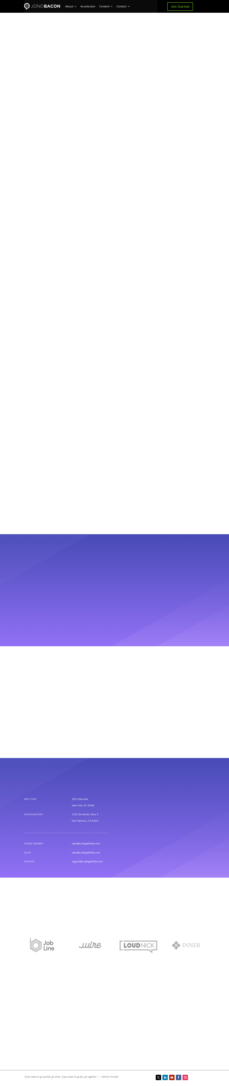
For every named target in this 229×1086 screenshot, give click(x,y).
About (69, 6)
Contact (122, 6)
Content (104, 6)
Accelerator (88, 6)
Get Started (180, 6)
